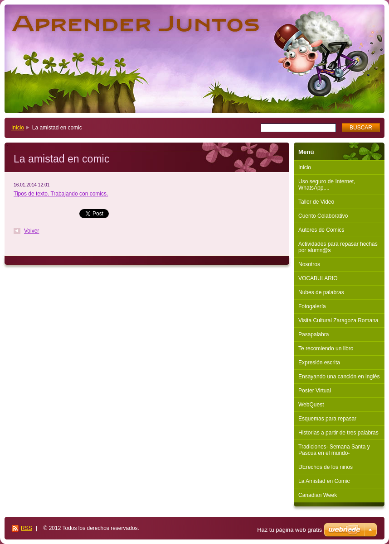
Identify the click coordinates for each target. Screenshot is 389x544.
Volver (31, 231)
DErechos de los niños (325, 467)
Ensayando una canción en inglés (338, 376)
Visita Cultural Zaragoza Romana (338, 320)
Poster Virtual (314, 390)
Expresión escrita (319, 362)
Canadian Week (317, 495)
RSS (26, 528)
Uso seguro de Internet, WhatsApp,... (326, 184)
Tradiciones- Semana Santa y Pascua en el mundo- (334, 450)
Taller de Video (316, 202)
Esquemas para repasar (327, 418)
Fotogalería (312, 306)
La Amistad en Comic (324, 481)
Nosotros (309, 264)
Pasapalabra (313, 334)
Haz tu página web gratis (289, 529)
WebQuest (311, 404)
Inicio (17, 127)
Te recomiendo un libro (325, 348)
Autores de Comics (321, 230)
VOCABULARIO (318, 278)
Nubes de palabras (321, 292)
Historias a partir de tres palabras (338, 432)
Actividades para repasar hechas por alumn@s (338, 247)
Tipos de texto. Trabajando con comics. (61, 194)
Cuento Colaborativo (323, 216)
